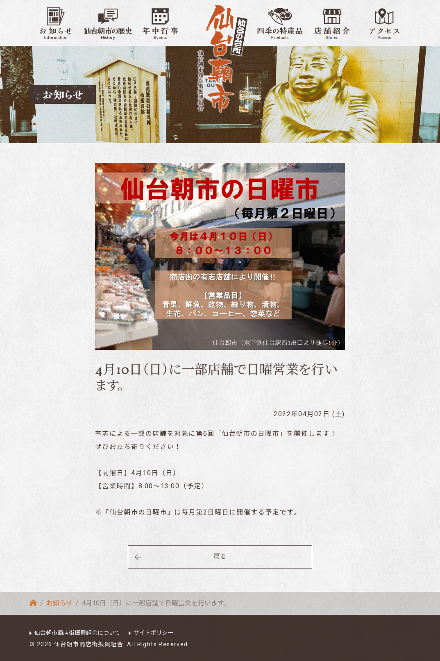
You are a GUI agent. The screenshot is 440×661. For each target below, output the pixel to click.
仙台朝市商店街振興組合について (77, 632)
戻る (220, 557)
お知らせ (59, 603)
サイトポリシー (154, 632)
